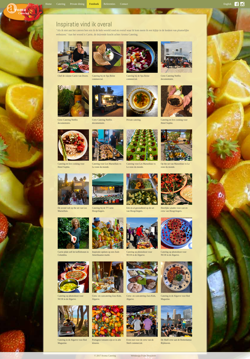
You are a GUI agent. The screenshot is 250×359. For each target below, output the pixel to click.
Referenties (109, 4)
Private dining (77, 4)
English (227, 4)
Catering (60, 4)
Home (48, 4)
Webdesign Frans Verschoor (143, 356)
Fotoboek (95, 3)
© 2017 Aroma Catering (105, 356)
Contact (124, 4)
